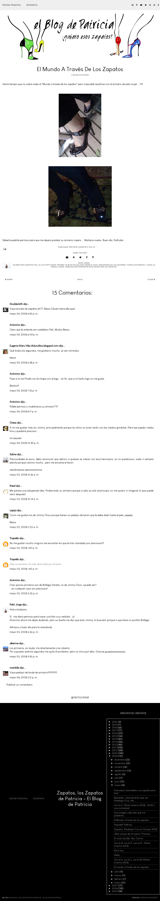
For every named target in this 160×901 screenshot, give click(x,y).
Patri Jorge (16, 604)
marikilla (14, 667)
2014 (114, 738)
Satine (13, 454)
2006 (115, 888)
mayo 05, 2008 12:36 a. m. (24, 474)
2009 (115, 753)
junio (117, 781)
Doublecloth (16, 304)
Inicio (80, 279)
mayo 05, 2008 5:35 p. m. (24, 593)
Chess (13, 422)
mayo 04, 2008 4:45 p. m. (24, 313)
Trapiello (14, 538)
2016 (114, 733)
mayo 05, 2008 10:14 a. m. (24, 499)
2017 (114, 730)
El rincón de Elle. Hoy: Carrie (128, 838)
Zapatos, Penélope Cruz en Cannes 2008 (135, 829)
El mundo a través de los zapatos (131, 867)
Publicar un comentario (19, 684)
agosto (118, 774)
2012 (114, 744)
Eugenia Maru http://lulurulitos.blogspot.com (34, 345)
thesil (12, 485)
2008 (115, 756)
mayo (117, 785)
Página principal (11, 5)
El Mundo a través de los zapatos (131, 820)
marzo (118, 875)
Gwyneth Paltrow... (124, 824)
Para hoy (118, 850)
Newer (9, 279)
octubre (118, 767)
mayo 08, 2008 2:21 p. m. (24, 677)
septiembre (120, 770)
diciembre (119, 759)
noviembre (120, 763)
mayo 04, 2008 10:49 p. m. (24, 442)
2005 (115, 891)
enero (117, 882)
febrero (118, 879)
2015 (114, 736)
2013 (114, 741)
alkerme (14, 643)
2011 (114, 747)
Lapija (13, 510)
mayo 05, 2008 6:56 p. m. (24, 631)
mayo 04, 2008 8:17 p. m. (23, 411)
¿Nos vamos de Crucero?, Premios (132, 833)
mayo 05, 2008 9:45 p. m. (24, 656)
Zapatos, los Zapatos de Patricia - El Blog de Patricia (80, 798)
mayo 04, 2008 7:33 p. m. (24, 390)
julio (116, 777)
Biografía (32, 5)
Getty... (118, 855)
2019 (114, 724)
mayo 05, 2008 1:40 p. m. (24, 547)
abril (117, 871)
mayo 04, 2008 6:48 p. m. (24, 362)
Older (151, 279)
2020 (115, 721)
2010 (115, 750)
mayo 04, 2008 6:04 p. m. (24, 334)
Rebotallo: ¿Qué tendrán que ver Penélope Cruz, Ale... (131, 799)
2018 (114, 727)
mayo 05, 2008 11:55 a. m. (24, 527)
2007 (115, 885)
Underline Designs (149, 898)
